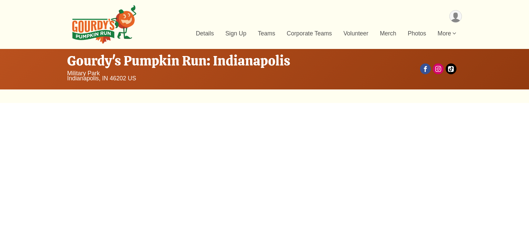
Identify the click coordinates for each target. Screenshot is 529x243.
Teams (266, 33)
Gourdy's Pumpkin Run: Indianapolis (178, 61)
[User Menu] (455, 16)
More (444, 33)
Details (205, 33)
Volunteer (355, 33)
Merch (388, 33)
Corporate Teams (309, 33)
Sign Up (235, 33)
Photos (417, 33)
